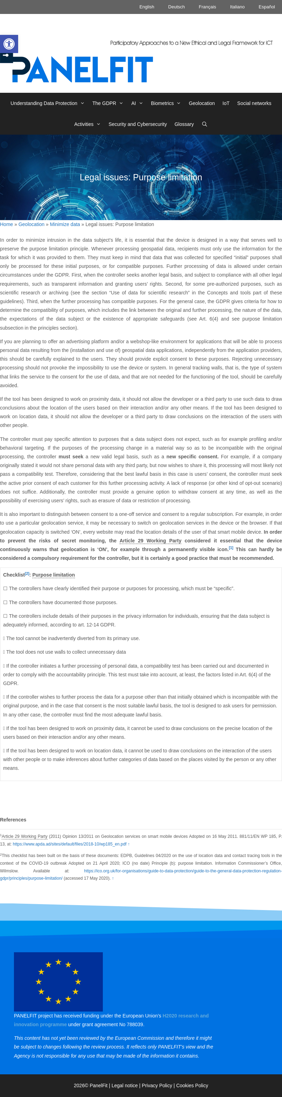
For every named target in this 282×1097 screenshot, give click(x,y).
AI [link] (139, 103)
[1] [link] (231, 548)
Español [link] (267, 6)
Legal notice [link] (125, 1085)
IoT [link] (225, 103)
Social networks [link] (254, 103)
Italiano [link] (237, 6)
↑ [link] (129, 844)
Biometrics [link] (168, 103)
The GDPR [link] (110, 103)
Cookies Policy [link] (192, 1085)
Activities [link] (89, 124)
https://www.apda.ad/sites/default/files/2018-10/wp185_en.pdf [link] (70, 844)
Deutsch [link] (176, 6)
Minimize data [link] (65, 224)
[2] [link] (27, 573)
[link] (9, 44)
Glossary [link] (184, 124)
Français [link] (207, 6)
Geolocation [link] (202, 103)
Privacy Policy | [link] (159, 1085)
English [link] (146, 6)
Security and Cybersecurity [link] (137, 124)
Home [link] (6, 224)
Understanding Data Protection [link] (49, 103)
